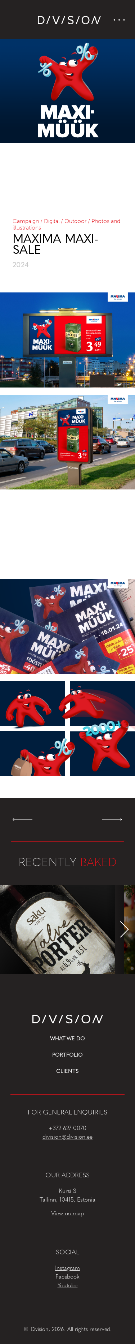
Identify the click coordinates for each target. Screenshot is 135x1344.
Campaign (26, 221)
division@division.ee (67, 1137)
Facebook (67, 1277)
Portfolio (67, 1055)
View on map (67, 1214)
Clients (67, 1071)
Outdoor (75, 221)
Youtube (68, 1286)
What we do (67, 1039)
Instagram (67, 1268)
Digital (52, 221)
